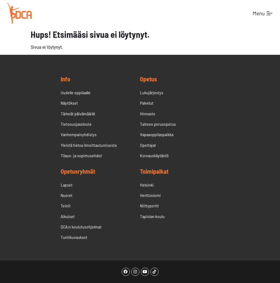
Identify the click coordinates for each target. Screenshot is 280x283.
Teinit (66, 205)
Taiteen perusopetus (158, 124)
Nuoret (66, 195)
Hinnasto (147, 113)
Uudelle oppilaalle (76, 92)
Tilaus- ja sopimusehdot (81, 155)
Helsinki (147, 184)
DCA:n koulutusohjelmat (81, 226)
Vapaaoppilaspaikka (156, 134)
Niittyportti (149, 205)
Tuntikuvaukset (74, 237)
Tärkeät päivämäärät (78, 113)
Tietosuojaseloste (76, 124)
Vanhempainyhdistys (79, 134)
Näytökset (69, 102)
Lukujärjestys (151, 92)
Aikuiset (68, 216)
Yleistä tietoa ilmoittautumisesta (88, 145)
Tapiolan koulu (152, 216)
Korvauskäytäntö (154, 155)
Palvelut (147, 102)
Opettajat (148, 145)
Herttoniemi (150, 195)
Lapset (66, 184)
